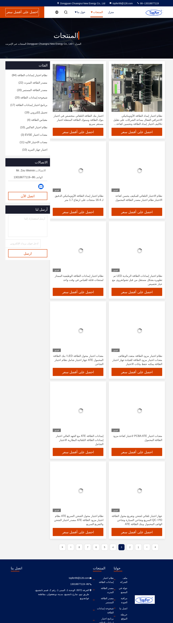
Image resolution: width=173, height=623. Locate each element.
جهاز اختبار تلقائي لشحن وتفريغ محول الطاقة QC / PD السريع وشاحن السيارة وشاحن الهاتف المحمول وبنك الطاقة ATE (137, 520)
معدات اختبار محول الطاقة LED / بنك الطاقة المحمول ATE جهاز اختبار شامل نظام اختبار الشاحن (78, 359)
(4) (37, 119)
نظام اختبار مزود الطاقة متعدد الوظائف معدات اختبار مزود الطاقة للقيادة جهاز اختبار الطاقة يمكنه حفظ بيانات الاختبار (137, 359)
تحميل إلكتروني (93, 608)
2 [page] (130, 547)
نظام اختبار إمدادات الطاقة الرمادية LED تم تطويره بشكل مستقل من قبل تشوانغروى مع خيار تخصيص (137, 279)
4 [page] (113, 547)
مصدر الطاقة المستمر (90, 590)
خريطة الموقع (117, 602)
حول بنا (79, 12)
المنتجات (96, 12)
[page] (155, 547)
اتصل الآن (28, 196)
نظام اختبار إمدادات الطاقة (88, 578)
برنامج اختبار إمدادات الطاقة (87, 602)
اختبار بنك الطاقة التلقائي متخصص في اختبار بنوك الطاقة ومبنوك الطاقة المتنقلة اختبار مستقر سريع (78, 119)
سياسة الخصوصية (115, 608)
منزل (111, 12)
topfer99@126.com (121, 3)
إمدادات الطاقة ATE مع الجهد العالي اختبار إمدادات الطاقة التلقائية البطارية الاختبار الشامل (79, 440)
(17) (28, 105)
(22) (32, 82)
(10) (33, 127)
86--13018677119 (148, 3)
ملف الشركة (118, 578)
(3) (34, 134)
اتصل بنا (120, 596)
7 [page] (87, 547)
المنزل (78, 43)
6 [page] (96, 547)
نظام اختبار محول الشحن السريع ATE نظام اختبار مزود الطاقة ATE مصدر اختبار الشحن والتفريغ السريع (78, 520)
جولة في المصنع (116, 584)
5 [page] (104, 547)
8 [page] (79, 547)
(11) (33, 142)
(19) (36, 112)
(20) (32, 90)
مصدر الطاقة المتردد (91, 584)
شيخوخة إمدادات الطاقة (89, 596)
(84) (29, 75)
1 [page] (138, 547)
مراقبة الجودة (117, 590)
